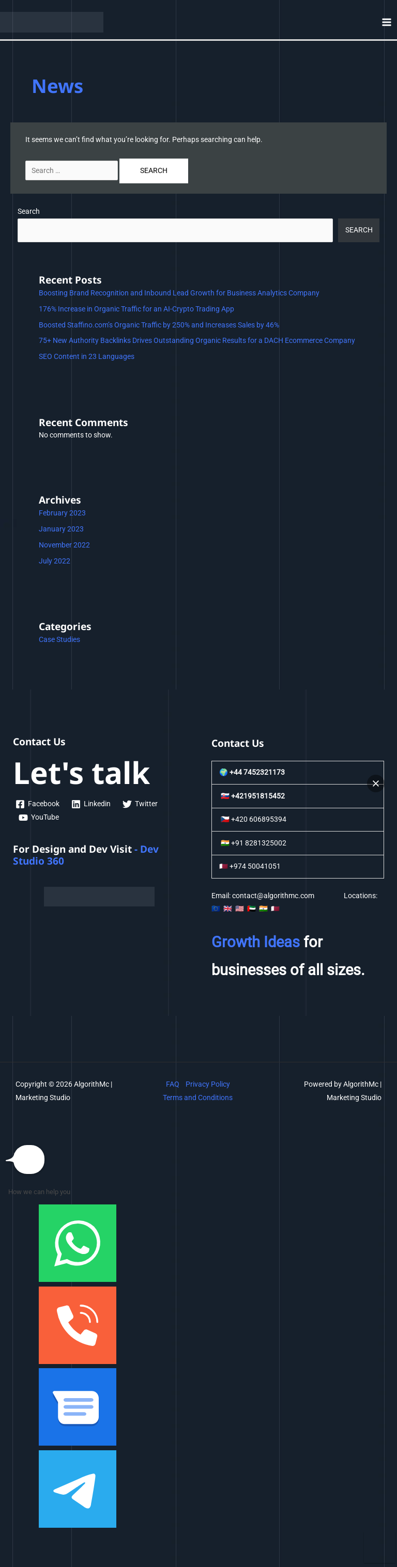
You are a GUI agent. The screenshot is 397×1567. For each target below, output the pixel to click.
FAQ (172, 1084)
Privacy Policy (208, 1084)
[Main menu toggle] (387, 22)
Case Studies (59, 639)
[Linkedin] (91, 804)
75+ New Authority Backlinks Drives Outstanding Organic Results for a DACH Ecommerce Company (197, 340)
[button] (376, 783)
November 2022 (64, 545)
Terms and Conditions (198, 1097)
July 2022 (54, 561)
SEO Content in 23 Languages (86, 356)
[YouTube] (39, 817)
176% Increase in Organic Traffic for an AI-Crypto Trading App (136, 309)
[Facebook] (38, 804)
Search (29, 211)
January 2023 (61, 529)
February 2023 (62, 513)
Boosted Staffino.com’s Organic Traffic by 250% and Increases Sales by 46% (159, 325)
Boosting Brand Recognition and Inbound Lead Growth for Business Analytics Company (179, 293)
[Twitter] (140, 804)
